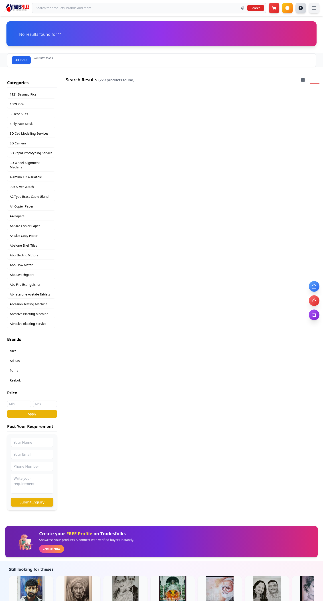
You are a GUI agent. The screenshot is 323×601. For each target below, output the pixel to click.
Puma (14, 370)
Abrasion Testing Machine (28, 304)
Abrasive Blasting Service (28, 323)
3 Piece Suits (19, 114)
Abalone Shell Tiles (23, 245)
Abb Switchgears (22, 275)
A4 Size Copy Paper (24, 236)
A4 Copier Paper (21, 206)
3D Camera (18, 143)
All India (21, 60)
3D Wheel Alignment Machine (25, 165)
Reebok (15, 380)
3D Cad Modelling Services (29, 133)
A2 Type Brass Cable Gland (29, 196)
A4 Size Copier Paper (25, 226)
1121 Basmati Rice (23, 94)
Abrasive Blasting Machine (29, 314)
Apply (32, 414)
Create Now (52, 549)
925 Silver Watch (22, 187)
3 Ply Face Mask (21, 124)
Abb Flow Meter (21, 265)
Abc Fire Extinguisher (25, 284)
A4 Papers (17, 216)
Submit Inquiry (32, 502)
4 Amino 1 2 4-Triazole (26, 177)
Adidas (15, 361)
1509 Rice (17, 104)
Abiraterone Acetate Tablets (30, 294)
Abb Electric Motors (24, 255)
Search (255, 8)
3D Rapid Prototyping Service (31, 153)
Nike (13, 351)
